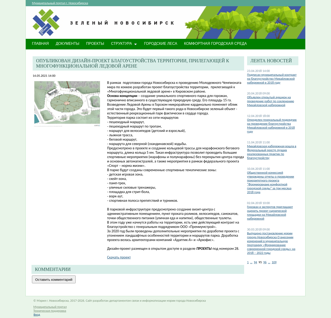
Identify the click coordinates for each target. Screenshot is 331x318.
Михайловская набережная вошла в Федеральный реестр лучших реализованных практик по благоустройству (271, 152)
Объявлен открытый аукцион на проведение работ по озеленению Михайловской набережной (270, 101)
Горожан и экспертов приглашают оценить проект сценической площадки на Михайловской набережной (270, 213)
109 (274, 262)
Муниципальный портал (50, 307)
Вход (37, 315)
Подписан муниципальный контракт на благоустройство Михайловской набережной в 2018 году (272, 79)
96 (264, 262)
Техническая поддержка (49, 311)
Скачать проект (119, 257)
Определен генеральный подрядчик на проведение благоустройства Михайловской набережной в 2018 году (272, 125)
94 (255, 262)
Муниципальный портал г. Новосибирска (60, 3)
